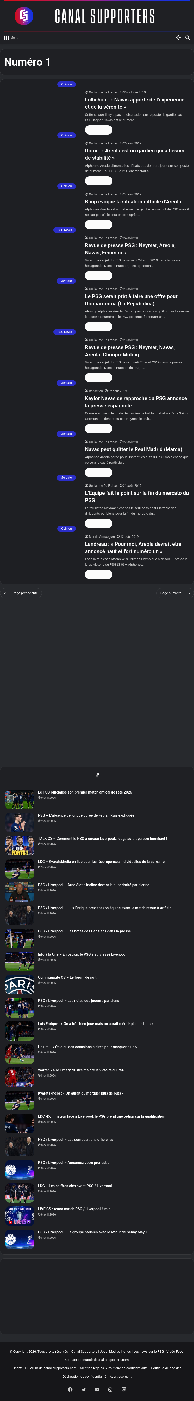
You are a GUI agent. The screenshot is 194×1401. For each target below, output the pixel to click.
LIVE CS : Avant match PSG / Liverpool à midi (74, 1209)
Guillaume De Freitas (103, 92)
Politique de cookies (166, 1368)
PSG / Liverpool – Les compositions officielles (75, 1139)
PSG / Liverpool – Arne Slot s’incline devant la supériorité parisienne (93, 885)
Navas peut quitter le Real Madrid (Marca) (133, 449)
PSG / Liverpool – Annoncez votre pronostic (73, 1163)
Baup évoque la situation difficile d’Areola (133, 202)
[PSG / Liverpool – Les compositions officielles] (19, 1146)
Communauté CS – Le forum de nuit (67, 977)
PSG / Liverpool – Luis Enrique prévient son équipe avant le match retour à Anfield (105, 908)
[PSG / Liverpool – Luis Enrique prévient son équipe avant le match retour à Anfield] (19, 915)
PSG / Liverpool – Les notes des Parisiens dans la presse (84, 931)
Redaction (96, 391)
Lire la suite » (99, 130)
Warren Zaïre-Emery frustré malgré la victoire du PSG (81, 1070)
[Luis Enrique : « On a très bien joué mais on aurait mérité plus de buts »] (19, 1031)
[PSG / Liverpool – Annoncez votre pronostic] (19, 1170)
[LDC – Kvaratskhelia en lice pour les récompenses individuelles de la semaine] (19, 869)
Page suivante (175, 593)
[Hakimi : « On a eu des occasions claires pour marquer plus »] (19, 1054)
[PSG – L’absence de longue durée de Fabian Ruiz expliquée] (19, 822)
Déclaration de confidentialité (84, 1376)
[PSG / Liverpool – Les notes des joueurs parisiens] (19, 1008)
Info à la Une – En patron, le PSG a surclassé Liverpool (82, 954)
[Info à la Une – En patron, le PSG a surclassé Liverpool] (19, 961)
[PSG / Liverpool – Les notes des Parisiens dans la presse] (19, 938)
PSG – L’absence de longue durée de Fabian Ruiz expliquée (86, 815)
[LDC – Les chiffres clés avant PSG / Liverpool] (19, 1193)
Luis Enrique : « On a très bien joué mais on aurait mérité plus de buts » (95, 1024)
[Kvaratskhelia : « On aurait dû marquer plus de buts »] (19, 1100)
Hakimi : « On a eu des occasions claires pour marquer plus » (87, 1047)
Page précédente (21, 593)
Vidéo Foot (174, 1351)
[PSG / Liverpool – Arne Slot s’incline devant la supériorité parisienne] (19, 892)
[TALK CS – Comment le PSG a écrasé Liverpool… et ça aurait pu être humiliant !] (19, 845)
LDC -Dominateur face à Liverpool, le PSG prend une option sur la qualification (101, 1116)
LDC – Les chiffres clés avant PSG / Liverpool (75, 1186)
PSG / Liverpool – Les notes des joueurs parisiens (78, 1001)
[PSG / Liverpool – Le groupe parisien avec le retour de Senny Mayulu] (19, 1239)
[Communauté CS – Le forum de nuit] (19, 984)
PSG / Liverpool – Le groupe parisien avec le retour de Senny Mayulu (94, 1232)
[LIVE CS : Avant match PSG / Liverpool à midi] (19, 1216)
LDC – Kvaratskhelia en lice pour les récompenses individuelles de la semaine (101, 862)
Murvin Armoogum (102, 537)
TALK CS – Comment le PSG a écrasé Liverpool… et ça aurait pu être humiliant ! (102, 838)
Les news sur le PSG (148, 1351)
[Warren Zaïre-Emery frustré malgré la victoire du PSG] (19, 1077)
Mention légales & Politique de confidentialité (114, 1368)
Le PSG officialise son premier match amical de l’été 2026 (85, 792)
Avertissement (121, 1376)
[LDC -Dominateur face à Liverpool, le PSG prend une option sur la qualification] (19, 1123)
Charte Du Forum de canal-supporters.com (44, 1368)
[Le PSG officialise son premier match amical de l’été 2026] (19, 799)
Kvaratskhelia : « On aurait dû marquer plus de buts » (81, 1093)
